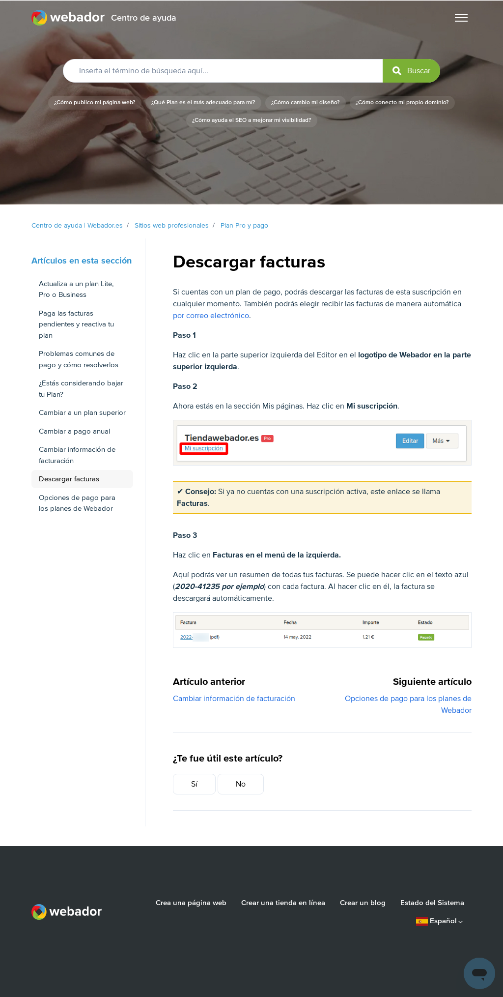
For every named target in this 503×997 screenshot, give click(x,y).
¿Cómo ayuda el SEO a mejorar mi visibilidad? (251, 120)
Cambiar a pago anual (74, 431)
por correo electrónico (211, 316)
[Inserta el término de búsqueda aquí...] (251, 71)
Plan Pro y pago (244, 225)
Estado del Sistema (432, 902)
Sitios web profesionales (172, 225)
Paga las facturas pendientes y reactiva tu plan (76, 324)
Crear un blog (363, 902)
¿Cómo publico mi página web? (95, 102)
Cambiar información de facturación (234, 699)
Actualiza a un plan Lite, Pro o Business (76, 289)
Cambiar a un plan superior (82, 412)
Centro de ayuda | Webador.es (77, 225)
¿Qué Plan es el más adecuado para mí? (203, 102)
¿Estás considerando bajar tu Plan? (81, 389)
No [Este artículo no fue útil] (241, 784)
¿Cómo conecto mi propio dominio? (402, 102)
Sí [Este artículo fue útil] (194, 784)
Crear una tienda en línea (283, 902)
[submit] (411, 71)
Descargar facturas (69, 478)
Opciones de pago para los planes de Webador (77, 503)
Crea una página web (191, 902)
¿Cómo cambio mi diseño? (305, 102)
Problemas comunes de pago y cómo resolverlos (78, 359)
